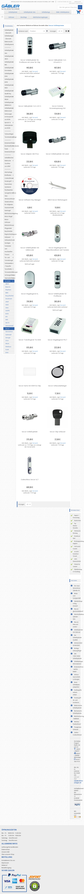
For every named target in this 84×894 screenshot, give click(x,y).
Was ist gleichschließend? (78, 610)
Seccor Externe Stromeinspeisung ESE (58, 107)
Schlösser (11, 17)
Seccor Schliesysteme (57, 25)
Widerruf (4, 865)
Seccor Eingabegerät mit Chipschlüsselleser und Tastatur (58, 249)
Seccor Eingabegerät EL (30, 294)
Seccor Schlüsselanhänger (58, 386)
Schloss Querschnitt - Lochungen (77, 677)
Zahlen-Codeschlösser (77, 734)
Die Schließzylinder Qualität (77, 637)
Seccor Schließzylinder (30, 432)
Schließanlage (46, 12)
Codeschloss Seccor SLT (30, 479)
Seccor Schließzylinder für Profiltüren (58, 295)
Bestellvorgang (6, 868)
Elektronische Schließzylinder (77, 707)
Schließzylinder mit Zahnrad (78, 631)
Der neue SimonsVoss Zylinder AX (76, 588)
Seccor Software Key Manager (30, 200)
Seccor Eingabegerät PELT (58, 340)
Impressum (5, 863)
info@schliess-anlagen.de (78, 782)
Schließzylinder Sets (29, 12)
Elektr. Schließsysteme (62, 12)
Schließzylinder (13, 12)
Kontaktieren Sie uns (64, 1)
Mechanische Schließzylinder (77, 712)
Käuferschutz (77, 520)
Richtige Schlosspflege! (77, 649)
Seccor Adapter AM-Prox (30, 154)
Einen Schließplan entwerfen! (76, 684)
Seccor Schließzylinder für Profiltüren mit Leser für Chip (30, 61)
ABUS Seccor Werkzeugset (58, 200)
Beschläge (24, 17)
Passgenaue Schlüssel (77, 728)
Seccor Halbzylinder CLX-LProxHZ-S (58, 61)
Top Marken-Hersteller (75, 526)
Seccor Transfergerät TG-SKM (30, 340)
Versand (35, 71)
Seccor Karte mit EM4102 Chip (30, 386)
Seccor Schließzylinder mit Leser (58, 154)
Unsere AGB (5, 852)
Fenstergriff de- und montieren (77, 700)
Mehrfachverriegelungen (40, 17)
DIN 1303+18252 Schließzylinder (77, 656)
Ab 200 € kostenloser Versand (76, 554)
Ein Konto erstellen (75, 3)
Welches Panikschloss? (77, 723)
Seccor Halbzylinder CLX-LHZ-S (30, 106)
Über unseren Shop (8, 854)
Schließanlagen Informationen (78, 663)
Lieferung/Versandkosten (10, 847)
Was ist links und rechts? (75, 624)
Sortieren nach (24, 31)
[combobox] (69, 7)
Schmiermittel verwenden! (77, 644)
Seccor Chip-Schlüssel (58, 432)
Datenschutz (6, 849)
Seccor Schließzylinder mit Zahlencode (30, 249)
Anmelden (77, 1)
